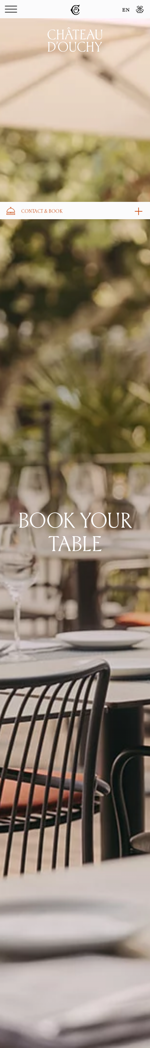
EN (126, 10)
